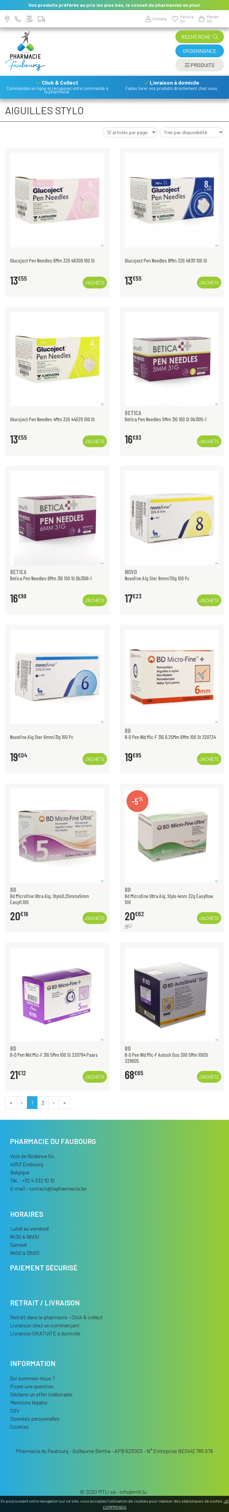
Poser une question (32, 1386)
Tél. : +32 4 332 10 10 (32, 1180)
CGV (14, 1410)
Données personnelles (35, 1418)
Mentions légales (29, 1402)
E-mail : (48, 1188)
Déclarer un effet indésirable (41, 1394)
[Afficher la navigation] (199, 65)
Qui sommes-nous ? (32, 1378)
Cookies (19, 1426)
